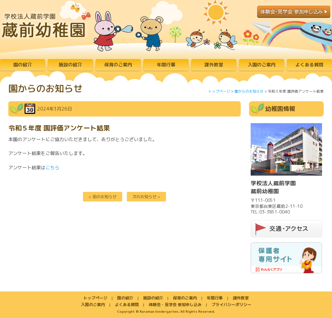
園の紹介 (22, 64)
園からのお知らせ (249, 91)
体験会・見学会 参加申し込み (175, 304)
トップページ (219, 91)
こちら (52, 167)
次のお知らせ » (146, 196)
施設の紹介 (70, 64)
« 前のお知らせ (103, 196)
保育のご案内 (118, 64)
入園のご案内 (262, 64)
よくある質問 (309, 64)
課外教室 (214, 64)
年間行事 (166, 64)
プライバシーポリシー (231, 304)
